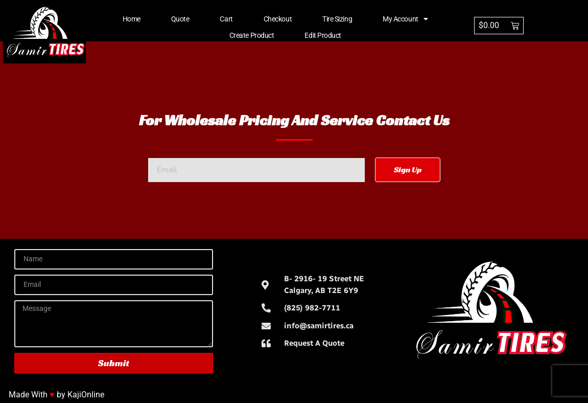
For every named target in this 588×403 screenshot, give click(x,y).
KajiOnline (85, 394)
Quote (180, 19)
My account (405, 19)
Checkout (278, 19)
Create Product (251, 35)
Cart (226, 19)
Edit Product (322, 35)
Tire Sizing (337, 19)
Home (131, 19)
